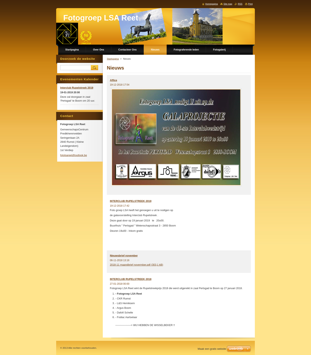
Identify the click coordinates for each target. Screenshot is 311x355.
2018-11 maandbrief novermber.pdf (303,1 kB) (136, 264)
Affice (113, 80)
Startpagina (113, 59)
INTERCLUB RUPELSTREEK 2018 (130, 279)
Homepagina (211, 4)
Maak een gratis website (212, 348)
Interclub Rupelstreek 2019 (76, 87)
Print (250, 4)
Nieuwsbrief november (124, 255)
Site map (227, 4)
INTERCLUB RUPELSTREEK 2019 (130, 201)
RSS (240, 4)
